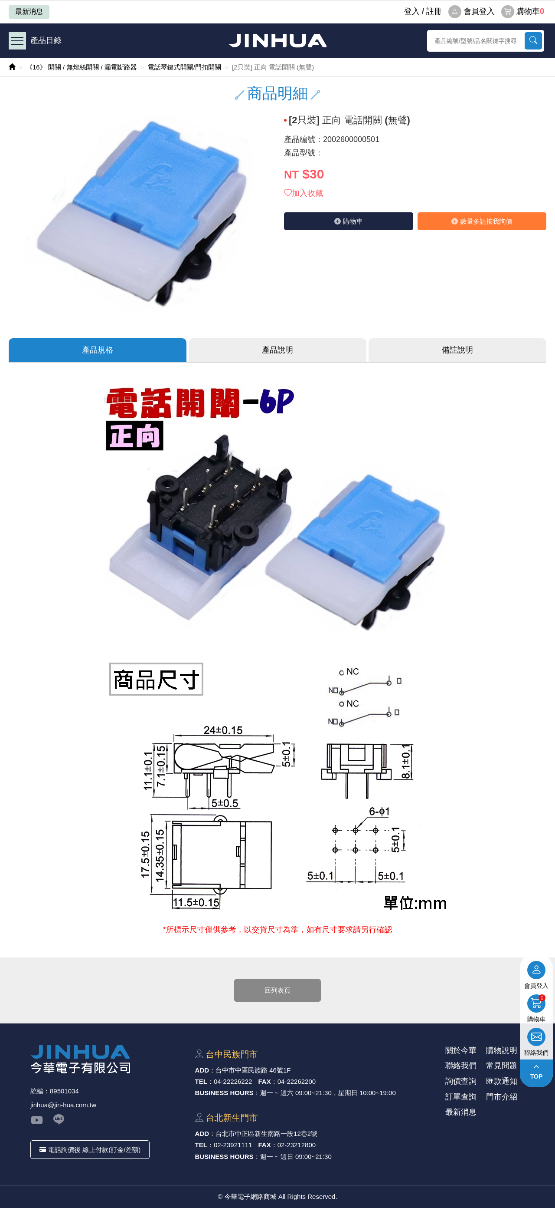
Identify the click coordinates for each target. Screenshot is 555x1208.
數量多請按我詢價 (481, 221)
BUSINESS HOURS (224, 1092)
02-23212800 (297, 1145)
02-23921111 (233, 1145)
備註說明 (457, 350)
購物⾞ (348, 221)
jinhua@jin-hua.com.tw (63, 1105)
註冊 (434, 11)
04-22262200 (297, 1081)
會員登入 (471, 11)
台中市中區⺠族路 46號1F (253, 1070)
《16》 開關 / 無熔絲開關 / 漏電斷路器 (81, 67)
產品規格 (97, 350)
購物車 (522, 11)
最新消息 (29, 11)
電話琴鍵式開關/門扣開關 (184, 67)
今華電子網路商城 (277, 40)
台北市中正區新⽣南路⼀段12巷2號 (266, 1133)
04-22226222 (233, 1081)
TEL (201, 1081)
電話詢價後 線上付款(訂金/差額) (89, 1149)
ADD (202, 1070)
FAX (264, 1081)
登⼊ (412, 11)
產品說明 (277, 350)
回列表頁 (277, 990)
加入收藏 (303, 193)
